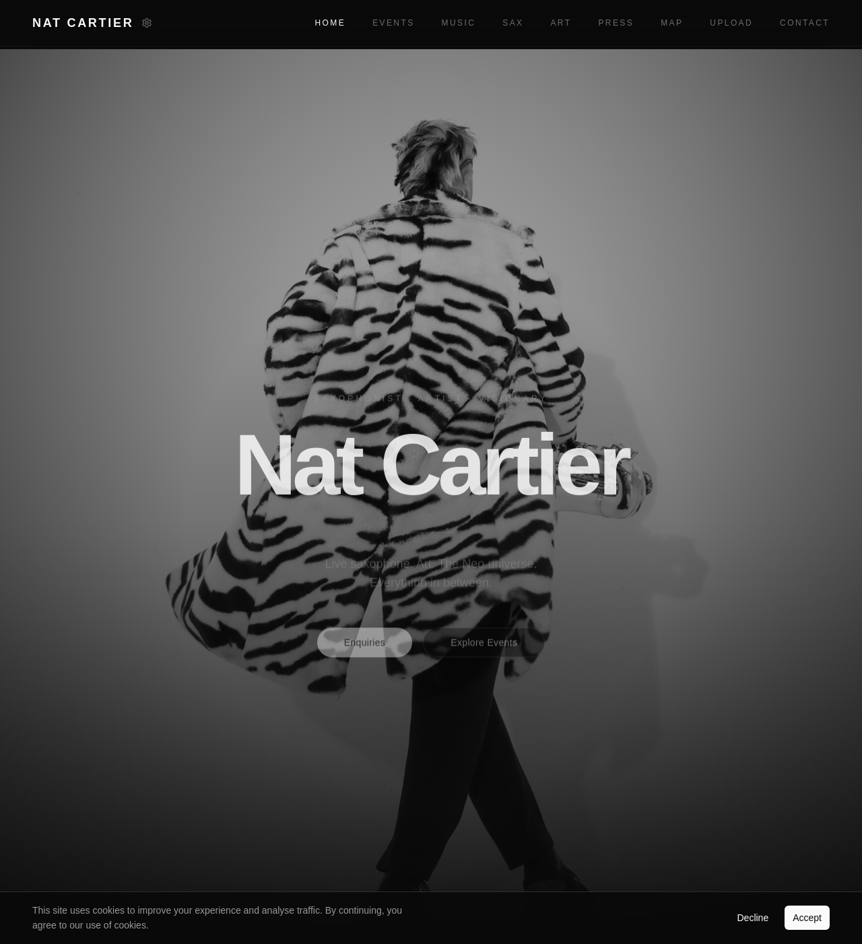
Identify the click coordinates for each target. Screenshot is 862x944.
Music (459, 23)
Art (560, 23)
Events (393, 23)
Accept (807, 917)
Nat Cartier (82, 23)
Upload (731, 23)
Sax (512, 23)
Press (616, 23)
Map (672, 23)
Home (330, 23)
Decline (752, 917)
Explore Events (484, 646)
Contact (805, 23)
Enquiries (365, 646)
